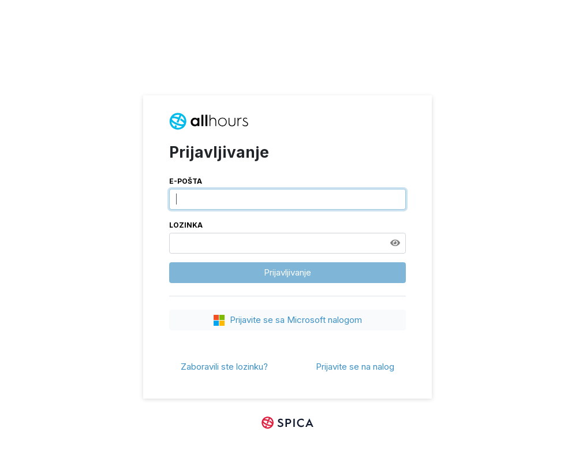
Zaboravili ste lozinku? (224, 366)
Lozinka (186, 225)
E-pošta (185, 181)
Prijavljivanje (287, 272)
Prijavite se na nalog (355, 366)
